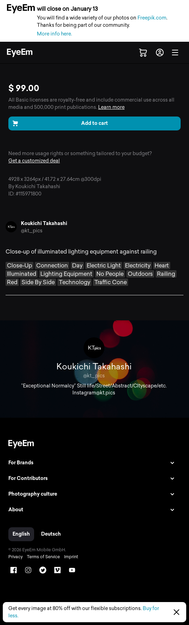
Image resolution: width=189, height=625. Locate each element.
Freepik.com (151, 18)
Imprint (71, 556)
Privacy (15, 556)
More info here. (54, 34)
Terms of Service (43, 556)
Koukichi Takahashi (44, 223)
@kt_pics (31, 231)
